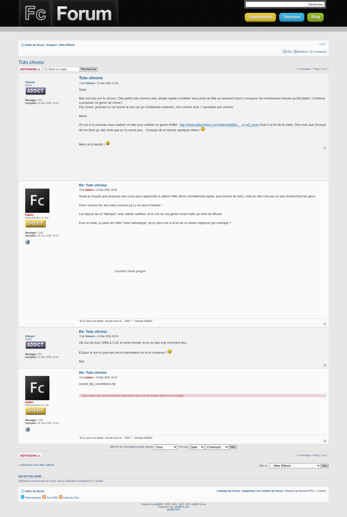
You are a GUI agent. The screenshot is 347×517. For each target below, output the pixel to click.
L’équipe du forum (228, 490)
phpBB (158, 504)
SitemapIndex (31, 497)
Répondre (30, 69)
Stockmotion (260, 17)
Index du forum (34, 44)
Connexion (319, 51)
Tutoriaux (291, 17)
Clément (30, 82)
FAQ (289, 51)
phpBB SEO (173, 509)
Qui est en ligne (29, 476)
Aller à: (263, 465)
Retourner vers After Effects (37, 464)
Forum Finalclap (84, 13)
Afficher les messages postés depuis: (143, 446)
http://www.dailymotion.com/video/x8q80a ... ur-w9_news (219, 125)
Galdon (29, 215)
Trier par (191, 446)
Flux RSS (50, 497)
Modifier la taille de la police (322, 44)
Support (52, 44)
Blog (315, 17)
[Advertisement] (173, 165)
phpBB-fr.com (182, 507)
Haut (324, 148)
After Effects (67, 44)
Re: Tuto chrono (93, 185)
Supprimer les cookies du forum (262, 490)
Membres (302, 51)
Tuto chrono (31, 62)
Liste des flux (69, 497)
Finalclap (34, 13)
